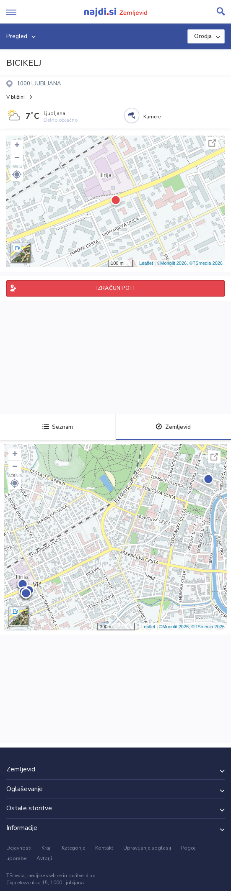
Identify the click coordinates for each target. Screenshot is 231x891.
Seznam (57, 427)
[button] (16, 174)
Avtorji (44, 858)
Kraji (47, 848)
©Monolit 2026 (172, 263)
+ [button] (17, 146)
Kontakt (104, 848)
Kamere (152, 116)
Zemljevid (173, 427)
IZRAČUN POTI (115, 288)
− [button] (17, 158)
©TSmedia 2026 (206, 263)
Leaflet (146, 263)
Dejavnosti (18, 848)
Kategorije (73, 848)
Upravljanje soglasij (147, 848)
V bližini (15, 97)
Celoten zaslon (212, 143)
